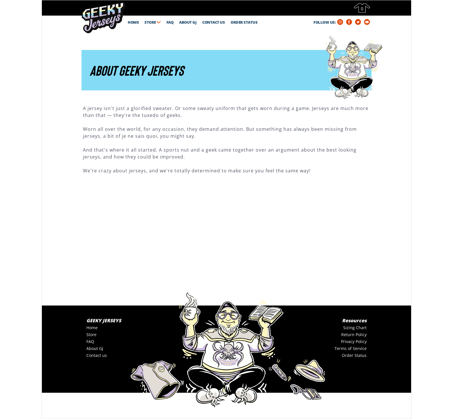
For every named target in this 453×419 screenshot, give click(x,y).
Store (91, 334)
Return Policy (354, 334)
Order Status (354, 355)
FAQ (170, 22)
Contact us (96, 355)
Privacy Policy (354, 341)
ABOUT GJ (187, 22)
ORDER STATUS (244, 22)
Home (92, 327)
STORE (152, 22)
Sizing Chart (355, 327)
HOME (133, 22)
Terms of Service (351, 348)
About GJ (94, 348)
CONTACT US (213, 22)
